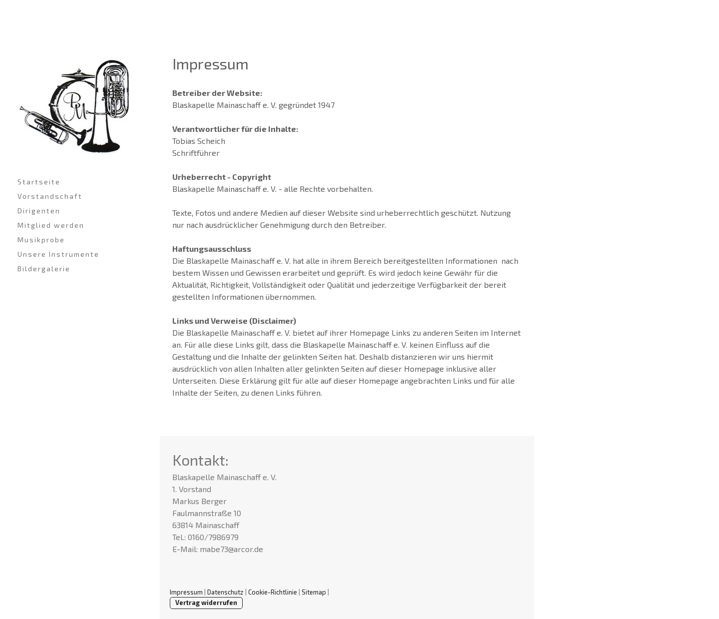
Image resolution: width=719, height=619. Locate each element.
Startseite (38, 181)
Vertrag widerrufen (206, 603)
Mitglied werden (50, 225)
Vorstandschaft (49, 196)
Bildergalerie (43, 268)
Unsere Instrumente (58, 254)
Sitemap (314, 592)
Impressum (186, 592)
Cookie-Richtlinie (272, 592)
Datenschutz (225, 592)
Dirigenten (38, 210)
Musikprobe (41, 239)
